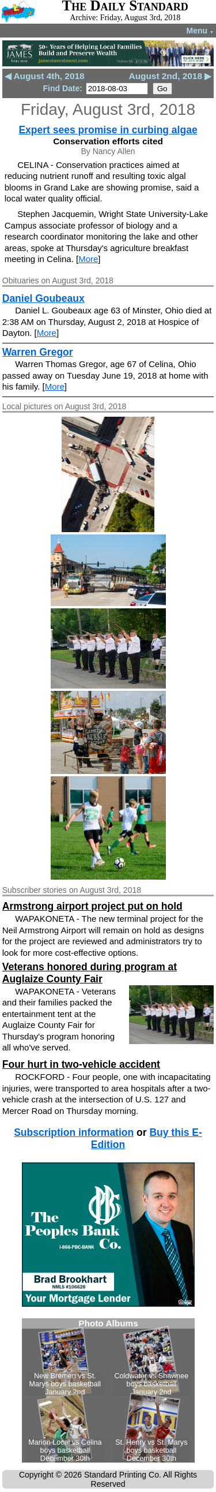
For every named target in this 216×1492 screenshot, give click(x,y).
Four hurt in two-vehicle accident (81, 1064)
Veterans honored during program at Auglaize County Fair (89, 973)
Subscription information (74, 1132)
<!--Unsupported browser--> (108, 1390)
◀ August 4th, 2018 (45, 76)
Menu (200, 30)
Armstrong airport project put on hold (92, 906)
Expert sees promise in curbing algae (107, 130)
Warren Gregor (37, 352)
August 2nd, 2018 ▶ (170, 76)
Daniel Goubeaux (43, 298)
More (88, 259)
